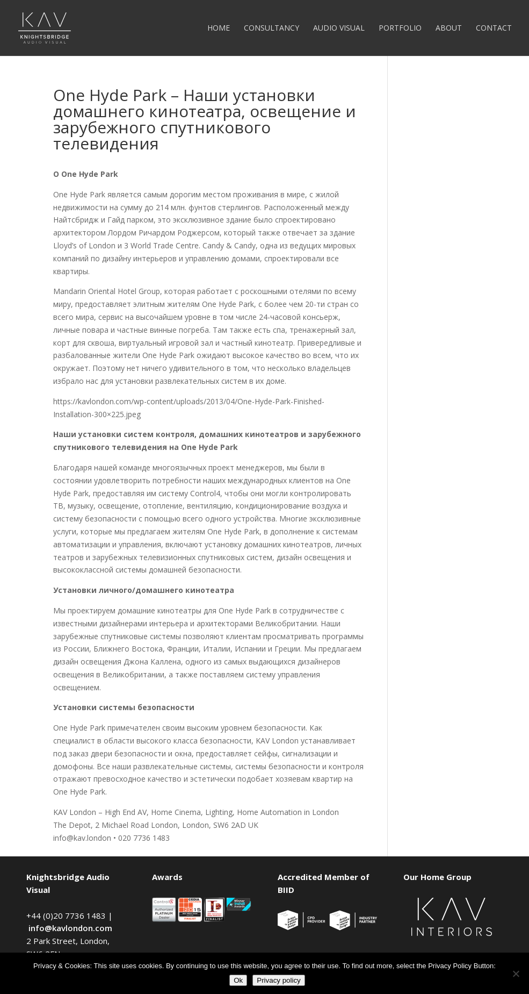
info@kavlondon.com (70, 928)
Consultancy (271, 28)
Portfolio (400, 28)
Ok (238, 980)
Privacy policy (278, 980)
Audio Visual (339, 28)
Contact (494, 28)
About (449, 28)
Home (218, 28)
